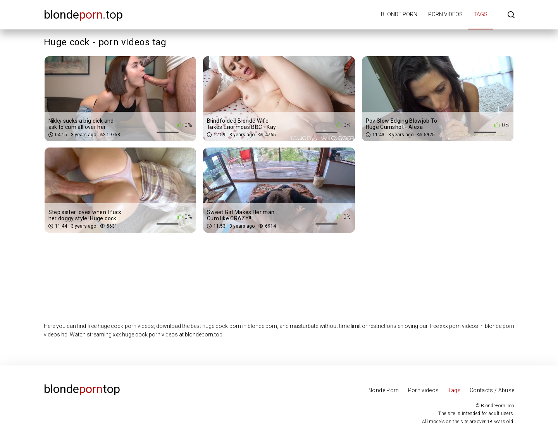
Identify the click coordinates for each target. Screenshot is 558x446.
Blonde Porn (383, 390)
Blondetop (82, 389)
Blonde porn (399, 14)
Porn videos (445, 14)
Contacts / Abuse (492, 390)
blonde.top (83, 14)
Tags (480, 14)
